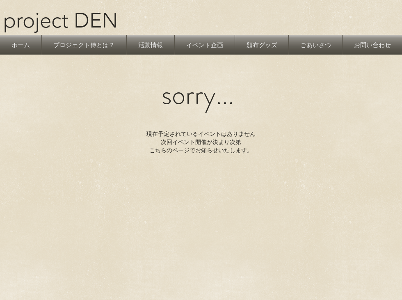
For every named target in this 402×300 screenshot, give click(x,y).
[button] (150, 45)
